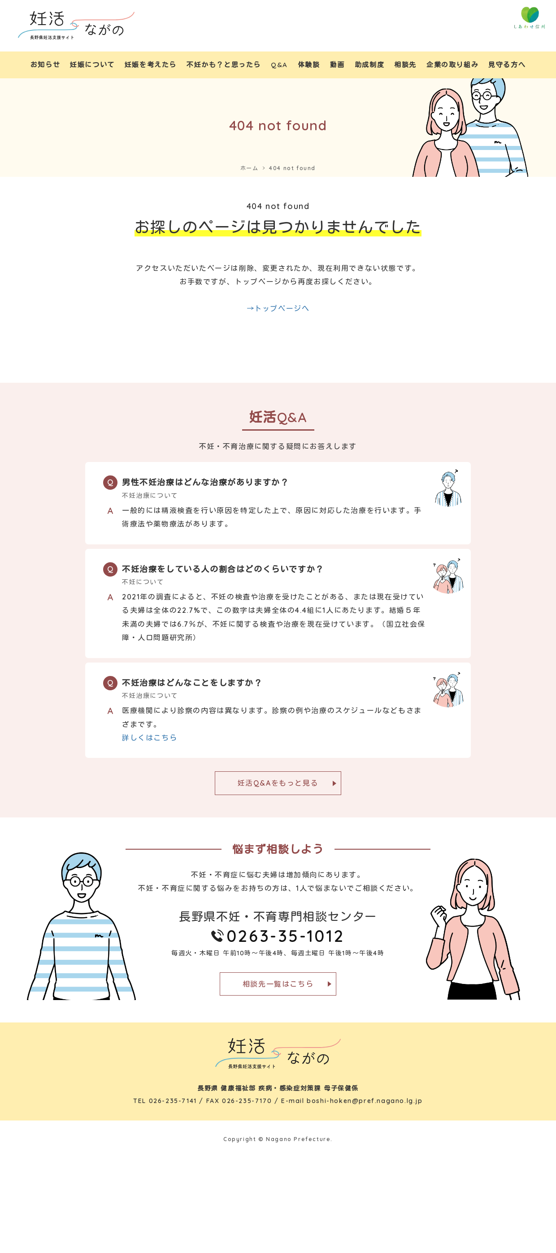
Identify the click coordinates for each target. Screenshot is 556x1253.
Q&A (279, 64)
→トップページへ (278, 308)
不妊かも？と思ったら (224, 64)
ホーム (249, 168)
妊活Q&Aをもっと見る (278, 782)
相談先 (405, 64)
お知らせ (45, 64)
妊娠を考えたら (151, 64)
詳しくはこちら (149, 737)
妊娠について (92, 64)
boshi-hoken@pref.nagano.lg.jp (364, 1101)
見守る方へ (507, 64)
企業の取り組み (452, 64)
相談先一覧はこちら (278, 983)
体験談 (309, 64)
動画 (337, 64)
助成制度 (369, 64)
